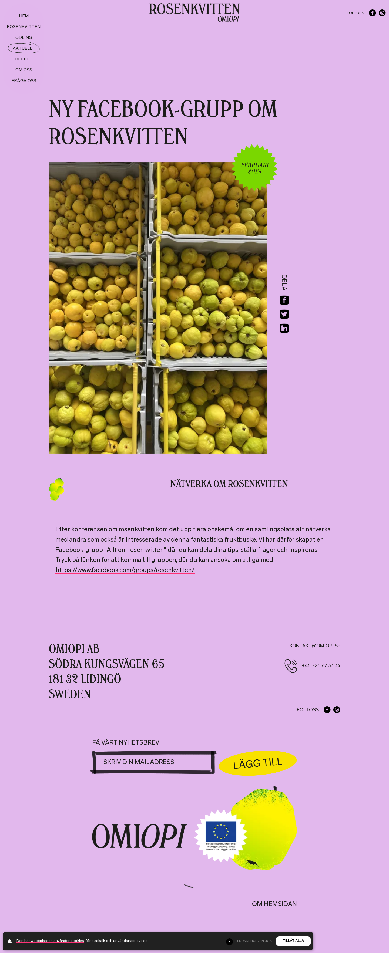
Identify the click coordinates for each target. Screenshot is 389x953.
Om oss (23, 70)
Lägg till (258, 762)
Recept (23, 59)
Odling (23, 38)
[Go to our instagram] (382, 12)
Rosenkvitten (24, 27)
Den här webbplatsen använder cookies (50, 941)
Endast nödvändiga (254, 941)
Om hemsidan (274, 904)
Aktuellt (24, 48)
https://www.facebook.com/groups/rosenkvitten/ (125, 570)
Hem (24, 16)
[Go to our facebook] (372, 12)
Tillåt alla (293, 941)
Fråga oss (23, 81)
